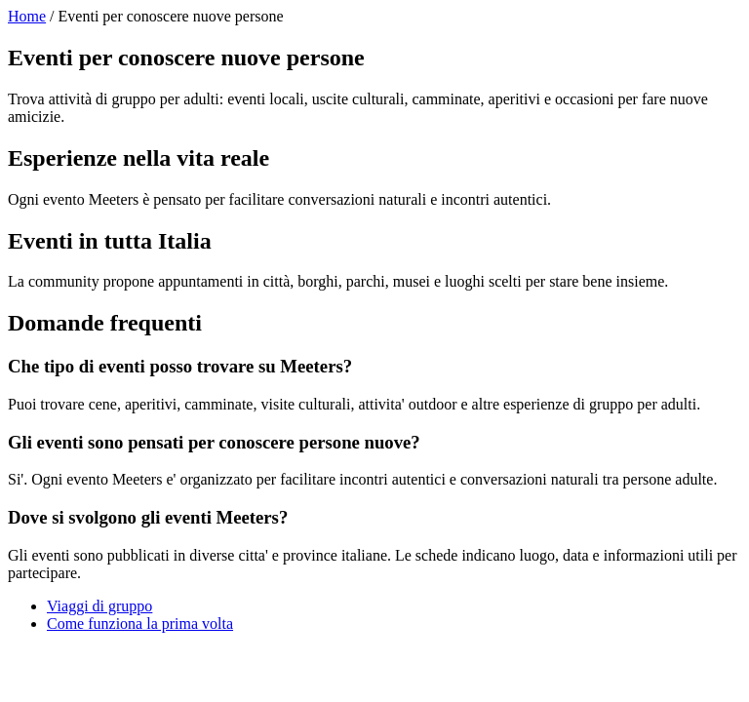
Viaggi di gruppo (99, 606)
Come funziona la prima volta (140, 623)
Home (27, 16)
